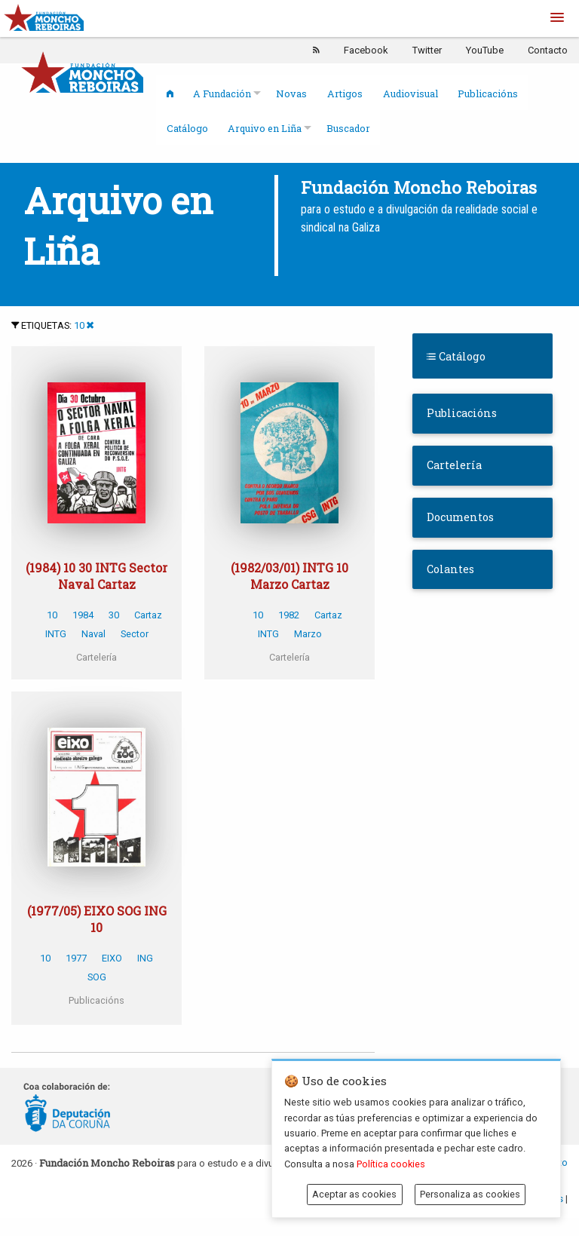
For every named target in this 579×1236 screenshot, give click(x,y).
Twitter (427, 50)
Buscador (348, 128)
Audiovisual (410, 93)
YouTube (485, 50)
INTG (55, 633)
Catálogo (187, 128)
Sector (135, 633)
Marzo (308, 633)
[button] (557, 18)
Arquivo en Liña (265, 128)
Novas (291, 93)
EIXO (112, 958)
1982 (288, 615)
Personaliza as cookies (470, 1194)
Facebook (366, 50)
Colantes (450, 569)
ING (145, 958)
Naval (93, 633)
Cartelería (454, 465)
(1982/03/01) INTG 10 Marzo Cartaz (289, 576)
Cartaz (148, 615)
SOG (96, 977)
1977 (76, 958)
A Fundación (222, 93)
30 (114, 615)
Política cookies (391, 1164)
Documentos (460, 517)
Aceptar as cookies (354, 1194)
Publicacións (488, 93)
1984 (82, 615)
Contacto (548, 50)
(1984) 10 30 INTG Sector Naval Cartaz (96, 576)
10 (79, 325)
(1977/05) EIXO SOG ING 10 (97, 919)
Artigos (345, 93)
